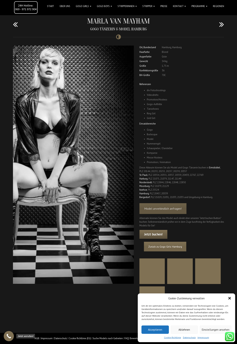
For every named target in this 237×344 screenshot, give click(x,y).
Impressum (203, 337)
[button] (229, 298)
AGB (37, 338)
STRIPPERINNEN (127, 6)
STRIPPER (148, 6)
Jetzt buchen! (153, 234)
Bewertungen (137, 338)
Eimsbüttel (214, 167)
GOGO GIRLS (83, 6)
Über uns (65, 6)
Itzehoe (143, 189)
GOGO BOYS (104, 6)
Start (50, 6)
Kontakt (179, 6)
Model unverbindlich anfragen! (163, 212)
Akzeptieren (155, 329)
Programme (199, 6)
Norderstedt (145, 182)
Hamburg (144, 193)
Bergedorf (144, 197)
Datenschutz (189, 337)
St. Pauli (143, 175)
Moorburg (144, 186)
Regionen (218, 6)
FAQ (126, 338)
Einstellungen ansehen (215, 329)
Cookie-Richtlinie (172, 337)
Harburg (143, 178)
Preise (163, 6)
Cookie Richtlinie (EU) (80, 338)
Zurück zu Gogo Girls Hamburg (170, 246)
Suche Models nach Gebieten (108, 338)
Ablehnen (184, 329)
